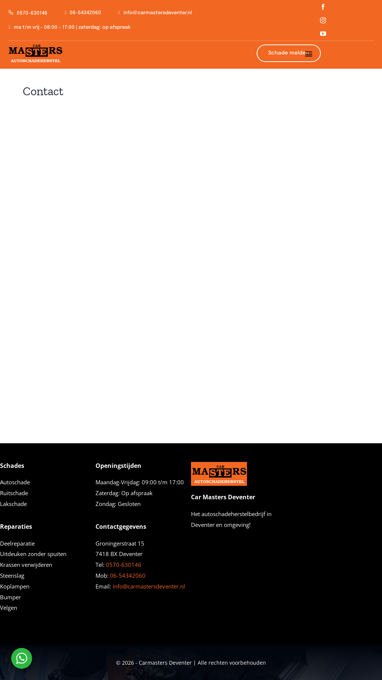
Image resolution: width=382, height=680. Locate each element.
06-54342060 (127, 575)
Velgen (8, 607)
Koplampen (14, 586)
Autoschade (15, 482)
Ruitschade (14, 493)
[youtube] (323, 34)
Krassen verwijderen (26, 564)
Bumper (10, 597)
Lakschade (13, 503)
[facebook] (323, 7)
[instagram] (323, 20)
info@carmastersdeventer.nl (149, 586)
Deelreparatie (17, 543)
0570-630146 (123, 564)
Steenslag (12, 575)
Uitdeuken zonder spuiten (33, 554)
